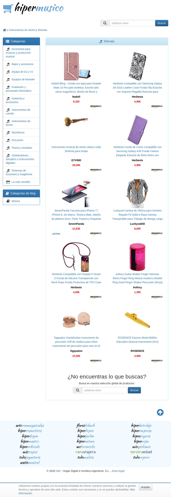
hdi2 (58, 470)
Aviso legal (118, 470)
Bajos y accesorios (22, 64)
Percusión (17, 140)
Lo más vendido (21, 181)
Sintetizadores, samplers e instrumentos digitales (20, 159)
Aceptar (145, 487)
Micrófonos (18, 132)
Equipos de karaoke (23, 79)
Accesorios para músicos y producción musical (18, 53)
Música (16, 201)
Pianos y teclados (22, 147)
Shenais (42, 30)
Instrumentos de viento (22, 30)
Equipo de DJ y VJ (22, 71)
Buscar (162, 23)
